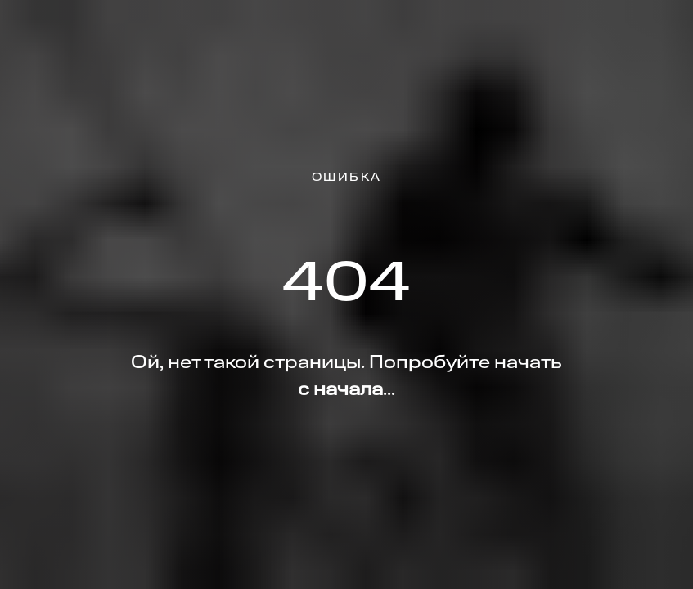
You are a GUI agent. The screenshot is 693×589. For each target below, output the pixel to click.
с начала (340, 390)
